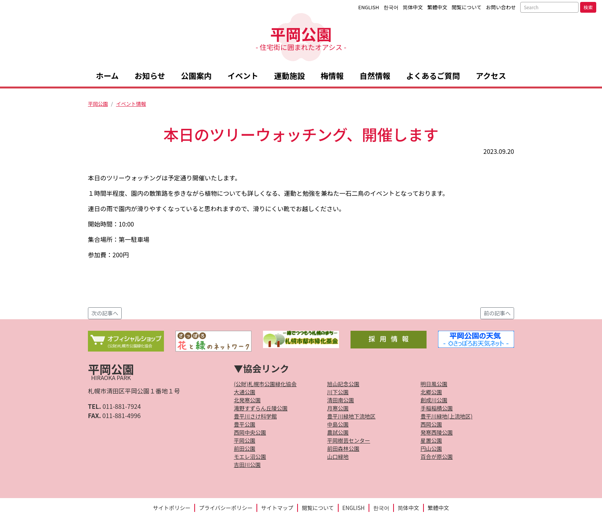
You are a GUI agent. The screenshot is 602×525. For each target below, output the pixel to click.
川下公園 (338, 392)
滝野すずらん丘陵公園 (261, 408)
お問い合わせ (501, 7)
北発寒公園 (247, 400)
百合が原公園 (436, 456)
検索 (588, 7)
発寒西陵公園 (436, 432)
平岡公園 (301, 37)
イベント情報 (131, 103)
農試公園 (338, 432)
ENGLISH (368, 7)
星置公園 (431, 440)
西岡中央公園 (250, 432)
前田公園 (244, 448)
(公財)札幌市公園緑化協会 (265, 384)
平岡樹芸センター (348, 440)
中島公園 (338, 424)
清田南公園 (340, 400)
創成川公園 (433, 400)
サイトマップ (277, 508)
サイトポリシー (171, 508)
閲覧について (467, 7)
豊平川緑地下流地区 (351, 416)
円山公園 (431, 448)
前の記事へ (497, 313)
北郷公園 (431, 392)
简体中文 (413, 7)
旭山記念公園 (343, 384)
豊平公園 (244, 424)
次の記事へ (104, 313)
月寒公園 (338, 408)
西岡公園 (431, 424)
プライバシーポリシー (226, 508)
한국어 (391, 7)
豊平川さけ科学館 (255, 416)
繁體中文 (437, 7)
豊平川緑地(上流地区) (446, 416)
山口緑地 (338, 456)
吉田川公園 (247, 464)
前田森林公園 (343, 448)
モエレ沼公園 (250, 456)
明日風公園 (433, 384)
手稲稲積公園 (436, 408)
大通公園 (244, 392)
